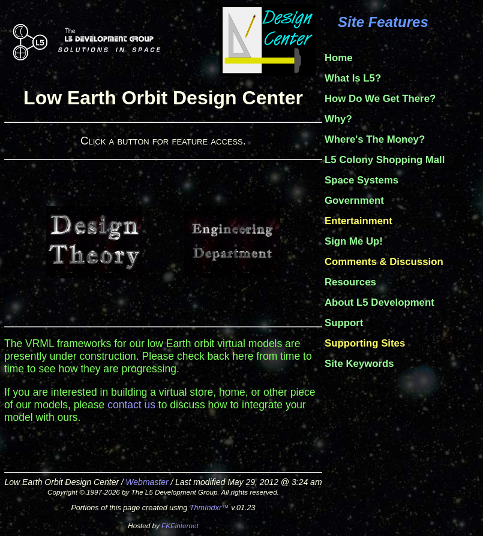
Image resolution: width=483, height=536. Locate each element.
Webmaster (146, 482)
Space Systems (361, 180)
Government (354, 200)
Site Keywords (359, 363)
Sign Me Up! (354, 241)
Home (339, 58)
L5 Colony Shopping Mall (385, 159)
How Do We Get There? (380, 98)
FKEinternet (180, 525)
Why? (338, 119)
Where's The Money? (375, 139)
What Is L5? (353, 78)
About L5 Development (379, 302)
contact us (131, 405)
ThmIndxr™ (209, 508)
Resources (350, 282)
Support (344, 323)
